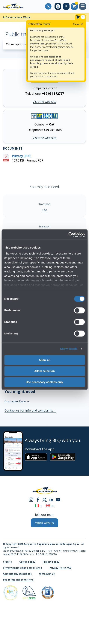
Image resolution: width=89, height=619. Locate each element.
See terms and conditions (18, 579)
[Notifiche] (80, 17)
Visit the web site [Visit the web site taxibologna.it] (44, 138)
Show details (69, 348)
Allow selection (44, 371)
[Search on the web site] (66, 6)
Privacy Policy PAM (60, 567)
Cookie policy (27, 561)
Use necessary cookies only (44, 382)
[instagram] (31, 499)
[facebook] (38, 499)
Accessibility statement (17, 573)
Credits (7, 561)
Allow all (44, 360)
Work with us (47, 573)
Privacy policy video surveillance (22, 567)
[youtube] (58, 499)
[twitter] (44, 499)
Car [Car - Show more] (44, 210)
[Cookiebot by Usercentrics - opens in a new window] (68, 234)
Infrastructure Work (16, 17)
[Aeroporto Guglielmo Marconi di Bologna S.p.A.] (13, 6)
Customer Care (16, 401)
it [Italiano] (38, 506)
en (50, 506)
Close (78, 24)
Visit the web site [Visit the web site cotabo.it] (44, 102)
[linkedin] (51, 499)
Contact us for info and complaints (30, 410)
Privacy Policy (51, 561)
